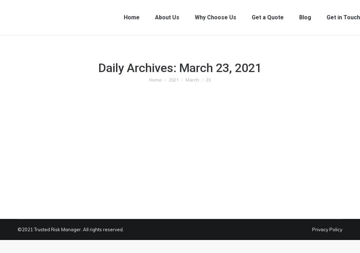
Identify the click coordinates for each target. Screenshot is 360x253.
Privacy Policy (327, 229)
